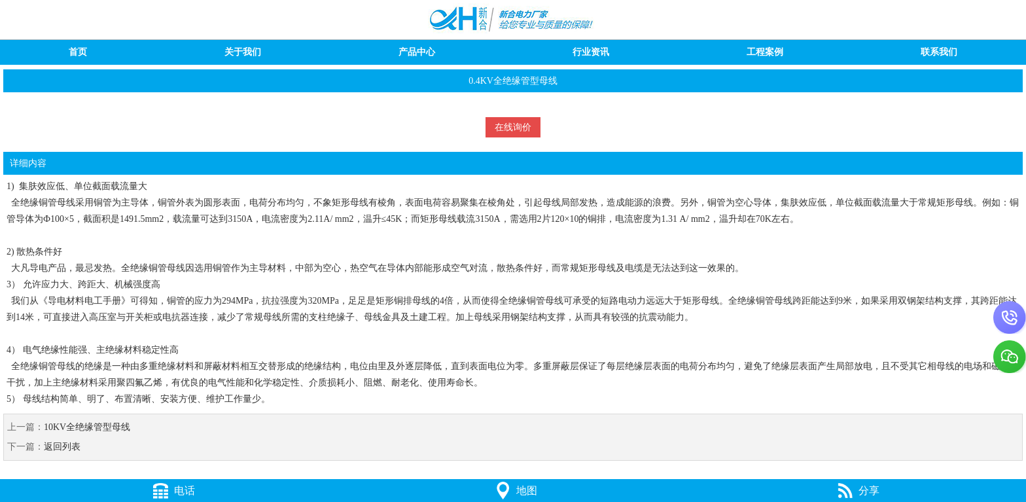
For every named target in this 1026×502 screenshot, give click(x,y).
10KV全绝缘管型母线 (87, 427)
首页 (78, 52)
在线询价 (513, 127)
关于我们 (242, 52)
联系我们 (939, 52)
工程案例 (765, 52)
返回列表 (62, 447)
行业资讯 (591, 52)
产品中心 (416, 52)
